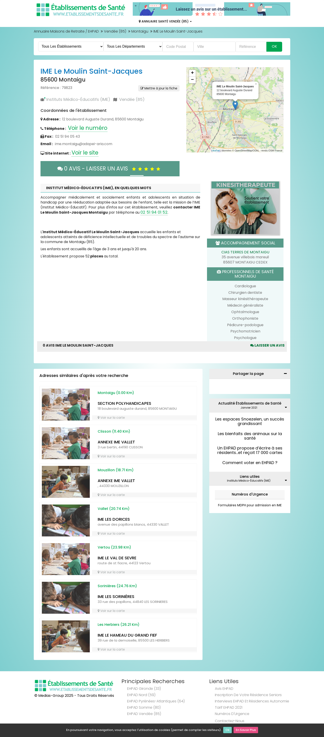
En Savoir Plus (246, 730)
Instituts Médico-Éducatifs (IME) (78, 99)
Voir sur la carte (111, 417)
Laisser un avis (267, 345)
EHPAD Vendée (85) (144, 713)
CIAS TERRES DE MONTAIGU (245, 252)
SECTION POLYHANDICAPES (124, 403)
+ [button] (192, 73)
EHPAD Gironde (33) (144, 688)
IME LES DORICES (114, 519)
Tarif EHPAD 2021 (228, 707)
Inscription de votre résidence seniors (248, 694)
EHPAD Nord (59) (141, 694)
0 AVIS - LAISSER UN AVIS (109, 168)
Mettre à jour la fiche (158, 88)
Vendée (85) (115, 31)
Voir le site (85, 152)
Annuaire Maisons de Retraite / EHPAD (66, 31)
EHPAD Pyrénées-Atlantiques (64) (156, 701)
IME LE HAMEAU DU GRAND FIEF (127, 635)
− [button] (192, 80)
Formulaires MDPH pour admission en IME (250, 505)
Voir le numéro (87, 128)
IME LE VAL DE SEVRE (117, 558)
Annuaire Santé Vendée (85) (165, 21)
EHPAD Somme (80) (144, 707)
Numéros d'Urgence (250, 494)
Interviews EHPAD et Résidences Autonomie (252, 701)
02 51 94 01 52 (154, 212)
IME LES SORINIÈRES (116, 596)
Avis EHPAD (224, 688)
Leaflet (215, 150)
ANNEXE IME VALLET (116, 442)
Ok (227, 730)
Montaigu (139, 31)
